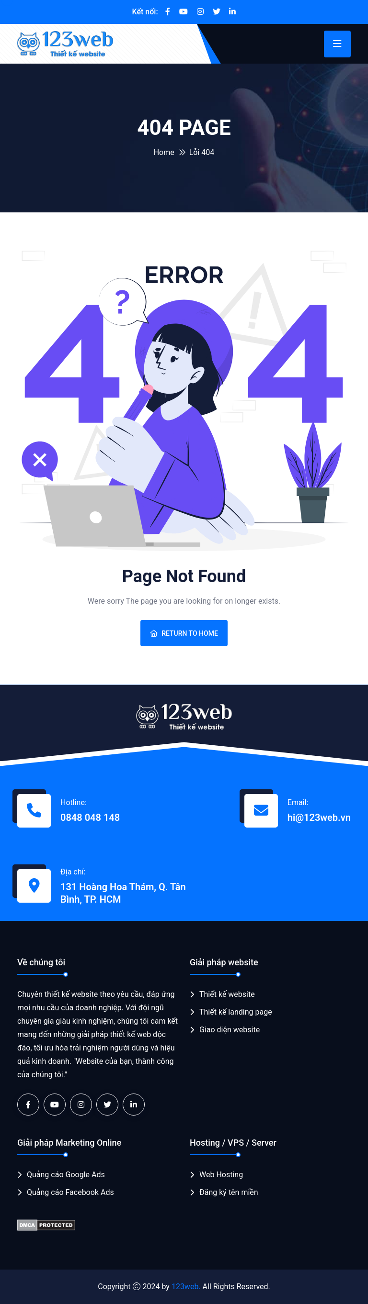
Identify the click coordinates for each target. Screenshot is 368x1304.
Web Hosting (221, 1174)
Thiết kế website (227, 994)
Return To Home (184, 633)
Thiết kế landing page (235, 1012)
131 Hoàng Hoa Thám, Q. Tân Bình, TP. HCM (123, 893)
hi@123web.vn (319, 817)
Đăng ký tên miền (228, 1192)
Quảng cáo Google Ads (66, 1174)
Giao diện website (229, 1029)
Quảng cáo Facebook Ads (70, 1192)
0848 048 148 (90, 817)
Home (164, 152)
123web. (186, 1286)
